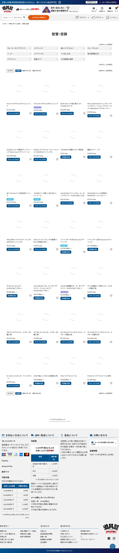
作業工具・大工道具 (14, 24)
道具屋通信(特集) (46, 534)
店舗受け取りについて (68, 539)
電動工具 (3, 531)
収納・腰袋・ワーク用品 (28, 531)
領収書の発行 (85, 531)
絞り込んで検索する (39, 18)
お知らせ (43, 531)
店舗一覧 (43, 537)
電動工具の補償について (69, 542)
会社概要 (43, 542)
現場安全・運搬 (25, 534)
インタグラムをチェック (57, 419)
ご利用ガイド (64, 531)
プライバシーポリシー (88, 539)
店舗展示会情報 (46, 539)
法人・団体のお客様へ (109, 2)
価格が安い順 (26, 71)
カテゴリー (81, 17)
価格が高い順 (36, 71)
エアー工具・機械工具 (7, 534)
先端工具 (3, 537)
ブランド (96, 17)
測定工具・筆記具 (6, 542)
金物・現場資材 (25, 537)
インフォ (110, 17)
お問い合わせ (65, 534)
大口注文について (66, 537)
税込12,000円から (27, 9)
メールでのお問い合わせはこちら (102, 443)
